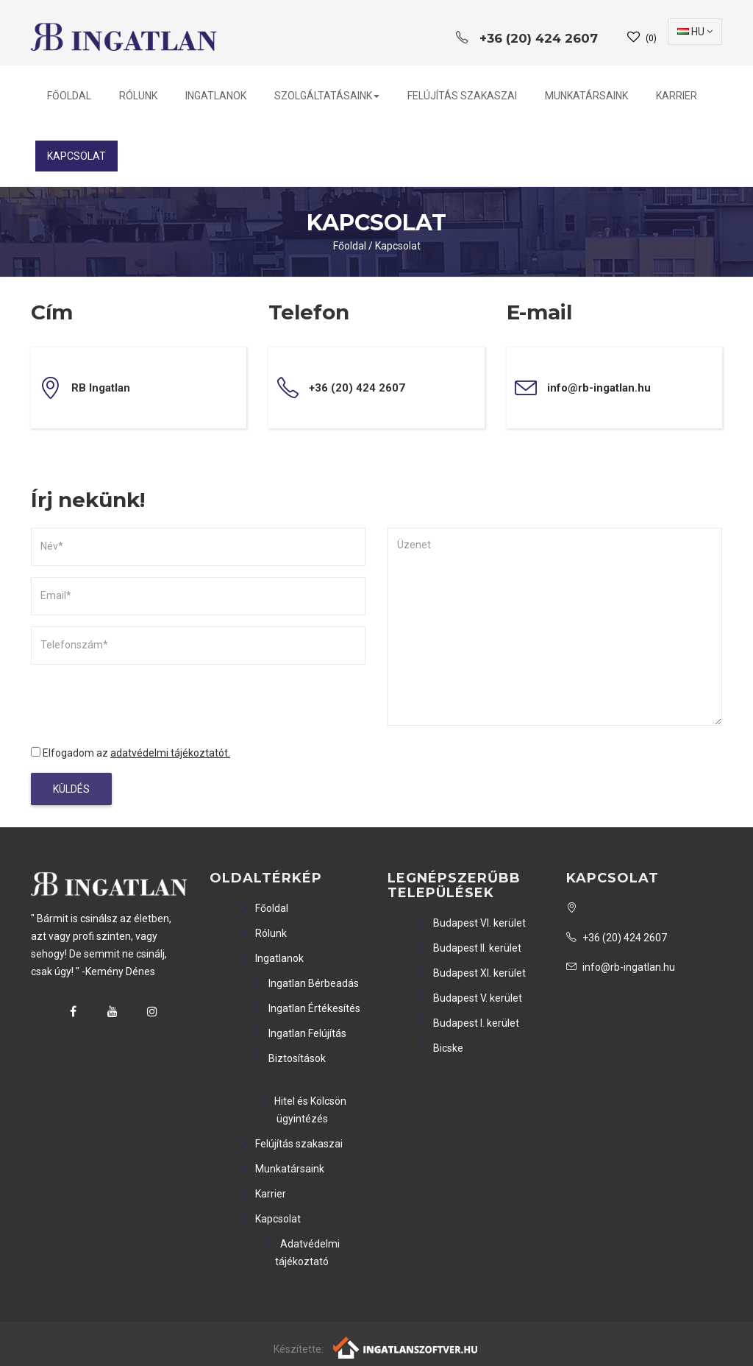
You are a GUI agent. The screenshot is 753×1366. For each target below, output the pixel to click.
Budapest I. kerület (468, 1023)
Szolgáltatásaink (326, 96)
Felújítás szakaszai (462, 96)
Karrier (676, 96)
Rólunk (138, 96)
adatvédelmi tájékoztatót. (170, 753)
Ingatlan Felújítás (299, 1033)
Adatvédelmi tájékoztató (302, 1252)
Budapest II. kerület (469, 948)
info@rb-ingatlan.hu (599, 387)
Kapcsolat (76, 156)
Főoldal (69, 96)
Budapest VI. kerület (471, 923)
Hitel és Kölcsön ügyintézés (302, 1110)
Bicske (440, 1048)
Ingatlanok (215, 96)
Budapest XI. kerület (471, 973)
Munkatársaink (586, 96)
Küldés (71, 789)
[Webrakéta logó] (406, 1347)
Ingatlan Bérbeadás (305, 983)
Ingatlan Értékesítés (306, 1008)
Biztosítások (289, 1058)
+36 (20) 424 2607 (616, 938)
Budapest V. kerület (469, 998)
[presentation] (142, 704)
